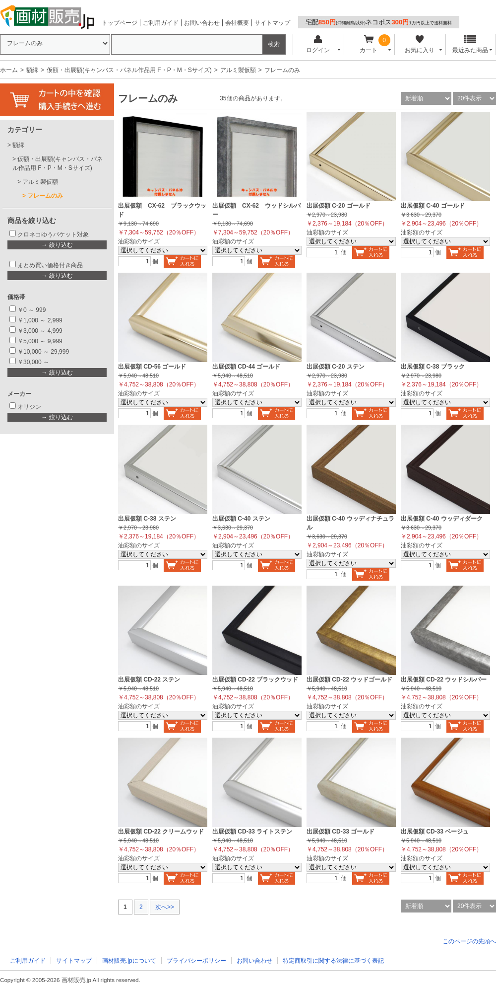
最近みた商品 (470, 44)
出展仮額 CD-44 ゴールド (246, 366)
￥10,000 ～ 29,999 (43, 351)
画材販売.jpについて (129, 960)
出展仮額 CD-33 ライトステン (252, 831)
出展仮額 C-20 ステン (336, 366)
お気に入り (419, 44)
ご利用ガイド (161, 22)
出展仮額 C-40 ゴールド (433, 205)
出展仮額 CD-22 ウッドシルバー (444, 679)
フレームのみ (45, 195)
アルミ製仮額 (238, 70)
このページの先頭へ (469, 941)
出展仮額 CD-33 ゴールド (340, 831)
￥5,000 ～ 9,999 (39, 341)
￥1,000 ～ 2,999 (39, 320)
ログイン (318, 44)
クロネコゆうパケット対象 (53, 234)
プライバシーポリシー (196, 960)
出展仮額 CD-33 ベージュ (435, 831)
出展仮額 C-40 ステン (241, 518)
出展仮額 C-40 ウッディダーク (442, 518)
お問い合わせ (202, 22)
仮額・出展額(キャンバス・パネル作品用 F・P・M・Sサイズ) (129, 70)
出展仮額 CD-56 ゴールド (152, 366)
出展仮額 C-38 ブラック (433, 366)
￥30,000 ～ (34, 362)
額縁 (32, 70)
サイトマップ (272, 22)
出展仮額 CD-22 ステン (149, 679)
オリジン (29, 406)
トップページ (119, 22)
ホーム (9, 70)
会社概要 (237, 22)
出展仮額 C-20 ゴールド (339, 205)
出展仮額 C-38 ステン (147, 518)
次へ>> (164, 907)
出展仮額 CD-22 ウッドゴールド (349, 679)
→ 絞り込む (56, 244)
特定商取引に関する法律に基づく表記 (333, 960)
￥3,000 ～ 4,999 (39, 330)
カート (369, 44)
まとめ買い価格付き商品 (50, 265)
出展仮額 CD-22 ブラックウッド (255, 679)
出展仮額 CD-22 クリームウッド (161, 831)
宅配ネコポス (379, 22)
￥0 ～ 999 (31, 309)
